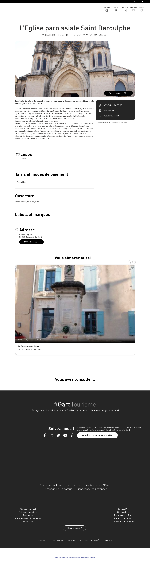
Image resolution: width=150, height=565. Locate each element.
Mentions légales (85, 540)
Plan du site (71, 540)
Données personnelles (103, 540)
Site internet (109, 110)
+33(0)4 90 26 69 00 (113, 105)
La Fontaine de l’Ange (28, 346)
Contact (60, 540)
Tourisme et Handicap (46, 540)
